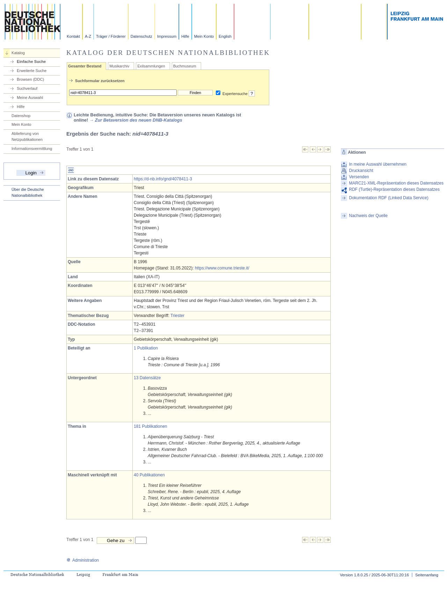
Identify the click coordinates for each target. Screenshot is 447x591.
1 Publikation (146, 348)
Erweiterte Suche (31, 71)
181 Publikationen (150, 426)
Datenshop (21, 116)
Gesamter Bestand (84, 66)
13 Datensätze (147, 377)
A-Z (88, 36)
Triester (177, 315)
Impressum (166, 36)
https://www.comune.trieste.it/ (222, 268)
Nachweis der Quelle (368, 215)
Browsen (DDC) (30, 79)
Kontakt (73, 36)
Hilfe (185, 36)
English (225, 36)
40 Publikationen (149, 475)
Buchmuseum (184, 66)
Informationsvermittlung (32, 148)
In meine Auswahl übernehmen (377, 164)
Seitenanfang (426, 575)
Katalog (18, 53)
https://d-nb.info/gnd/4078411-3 (163, 178)
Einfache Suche (31, 61)
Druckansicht (361, 170)
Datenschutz (141, 36)
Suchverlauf (27, 88)
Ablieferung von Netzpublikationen (27, 136)
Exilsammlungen (151, 66)
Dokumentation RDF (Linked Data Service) (388, 197)
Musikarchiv (119, 66)
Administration (82, 560)
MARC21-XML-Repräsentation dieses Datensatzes (396, 183)
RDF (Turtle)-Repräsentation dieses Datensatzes (394, 189)
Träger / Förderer (111, 36)
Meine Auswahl (30, 97)
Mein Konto (204, 36)
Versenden (359, 176)
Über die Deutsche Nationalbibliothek (28, 192)
